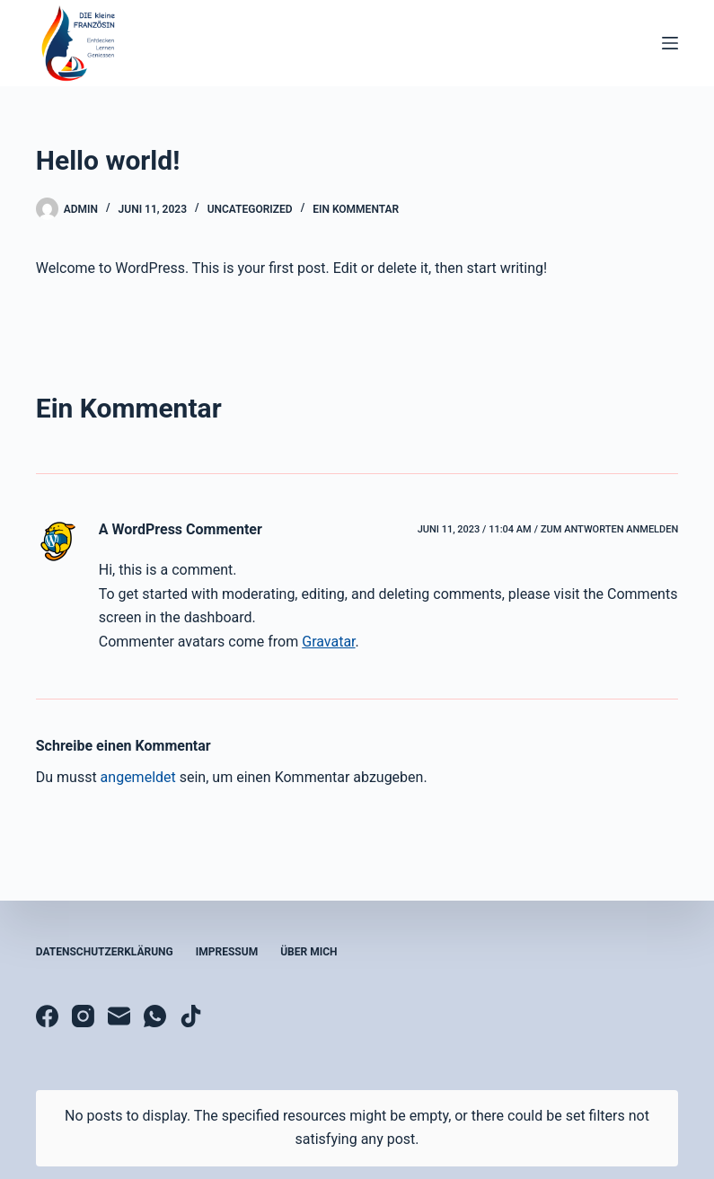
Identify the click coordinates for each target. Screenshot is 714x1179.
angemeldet (138, 777)
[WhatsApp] (155, 1016)
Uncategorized (250, 209)
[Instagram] (83, 1016)
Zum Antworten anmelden (609, 529)
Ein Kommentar (356, 209)
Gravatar (328, 641)
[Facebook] (47, 1016)
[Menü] (670, 43)
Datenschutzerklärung (104, 952)
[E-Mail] (119, 1016)
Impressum (227, 952)
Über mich (308, 952)
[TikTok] (191, 1016)
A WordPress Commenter (180, 529)
